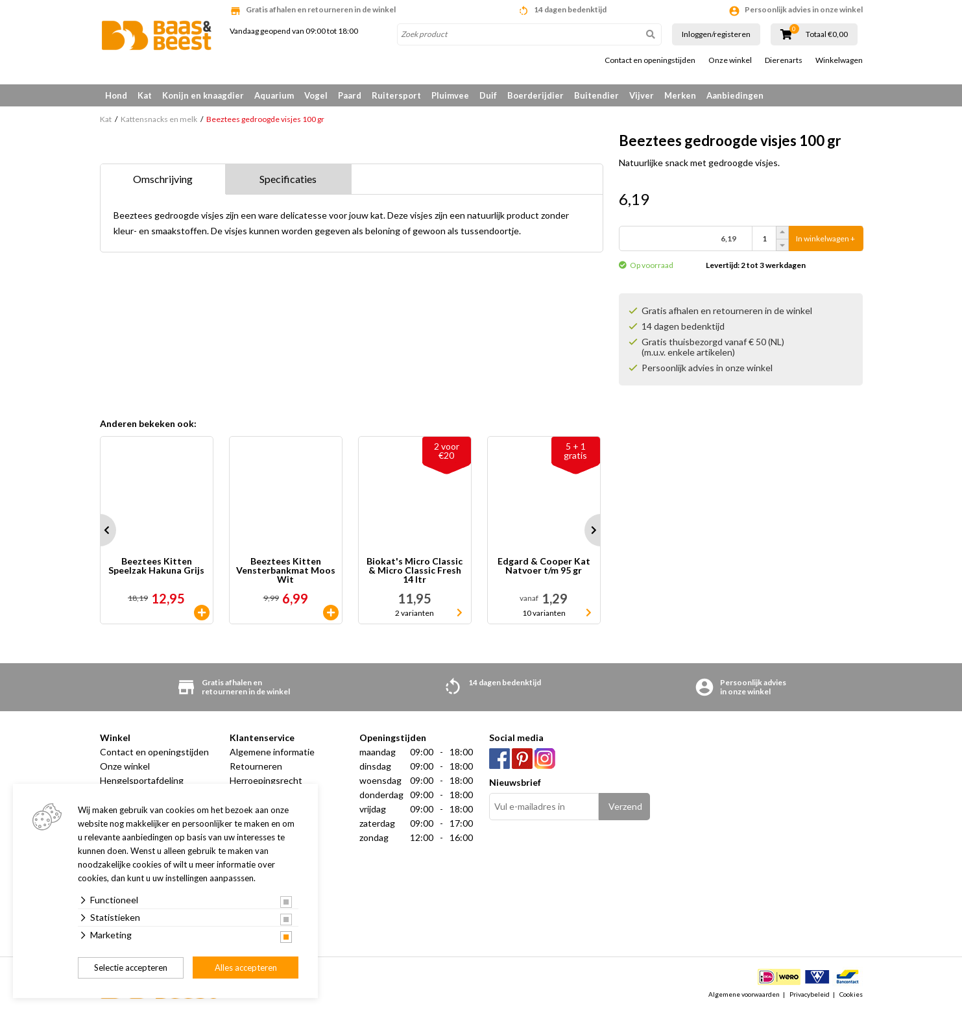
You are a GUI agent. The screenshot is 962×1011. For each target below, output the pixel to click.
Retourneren (256, 766)
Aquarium (274, 95)
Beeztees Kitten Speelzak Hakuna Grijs (156, 566)
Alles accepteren (246, 967)
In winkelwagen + (825, 238)
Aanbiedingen (735, 95)
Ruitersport (396, 95)
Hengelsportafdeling (142, 780)
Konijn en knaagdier (203, 95)
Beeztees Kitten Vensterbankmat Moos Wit (285, 570)
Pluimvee (450, 95)
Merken (680, 95)
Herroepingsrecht (266, 780)
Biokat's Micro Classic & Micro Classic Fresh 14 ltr (415, 570)
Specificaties (288, 179)
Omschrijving (163, 179)
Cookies (851, 994)
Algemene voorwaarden (744, 994)
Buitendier (596, 95)
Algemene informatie (272, 751)
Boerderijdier (535, 95)
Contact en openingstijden (650, 60)
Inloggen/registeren (716, 34)
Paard (349, 95)
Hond (116, 95)
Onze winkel (730, 60)
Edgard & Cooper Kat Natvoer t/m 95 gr (544, 566)
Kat (145, 95)
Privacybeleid (809, 994)
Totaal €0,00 (827, 34)
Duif (488, 95)
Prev (100, 530)
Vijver (641, 95)
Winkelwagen (839, 60)
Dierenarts (783, 60)
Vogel (316, 95)
